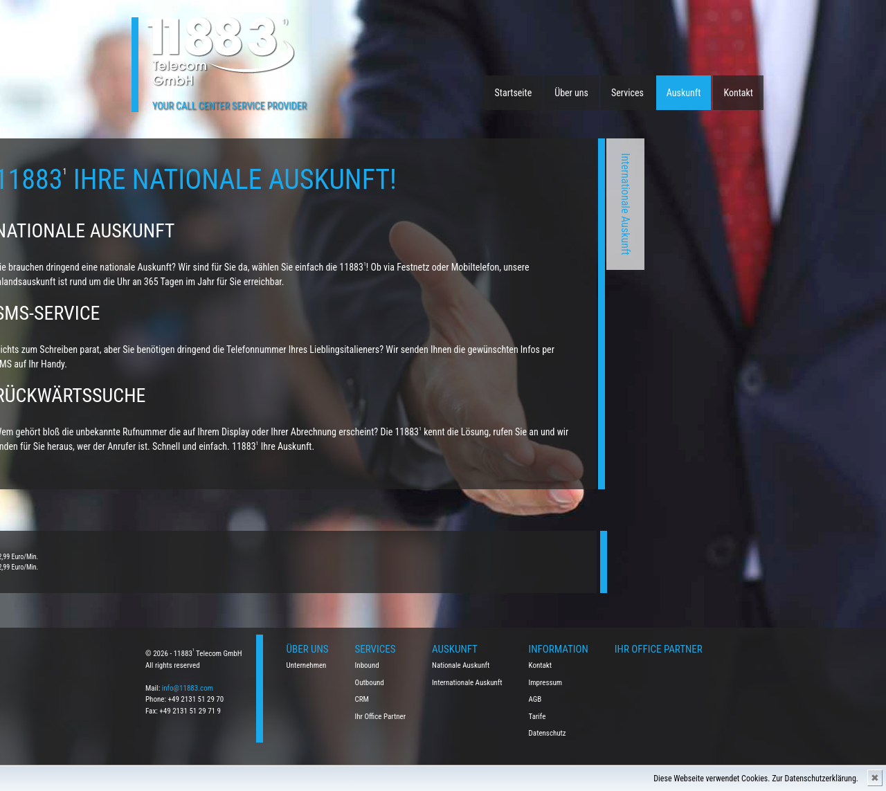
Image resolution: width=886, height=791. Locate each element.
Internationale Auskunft (535, 204)
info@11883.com (187, 688)
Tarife (537, 716)
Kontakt (738, 92)
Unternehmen (307, 665)
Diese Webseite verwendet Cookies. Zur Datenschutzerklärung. (755, 778)
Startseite (513, 92)
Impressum (546, 682)
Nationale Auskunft (460, 665)
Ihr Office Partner (380, 716)
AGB (535, 699)
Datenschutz (547, 733)
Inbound (367, 665)
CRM (362, 699)
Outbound (369, 682)
